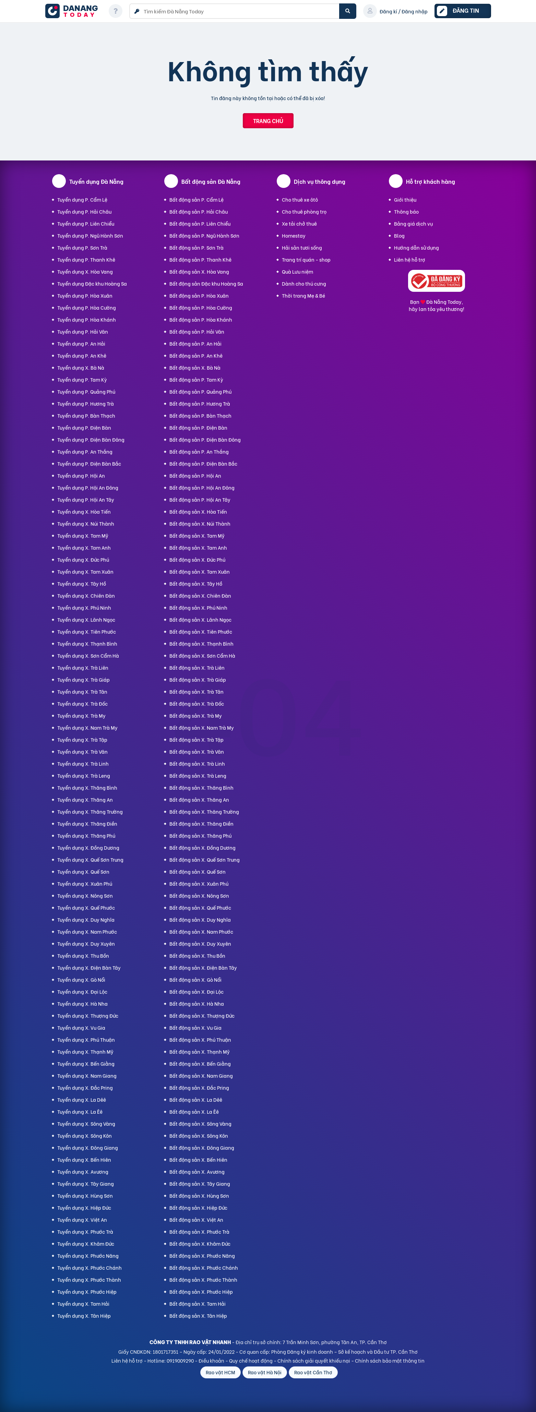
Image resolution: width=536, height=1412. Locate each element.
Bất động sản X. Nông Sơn (199, 895)
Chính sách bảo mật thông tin (390, 1360)
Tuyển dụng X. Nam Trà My (87, 727)
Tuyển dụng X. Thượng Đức (87, 1015)
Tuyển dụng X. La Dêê (81, 1099)
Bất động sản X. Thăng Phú (200, 835)
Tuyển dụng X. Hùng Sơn (85, 1195)
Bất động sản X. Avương (197, 1171)
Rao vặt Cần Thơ (313, 1372)
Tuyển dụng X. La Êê (80, 1111)
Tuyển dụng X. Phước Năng (88, 1255)
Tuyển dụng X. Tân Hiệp (84, 1315)
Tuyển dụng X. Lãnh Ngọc (86, 619)
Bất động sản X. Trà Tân (196, 691)
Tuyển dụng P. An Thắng (84, 451)
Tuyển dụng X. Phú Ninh (84, 607)
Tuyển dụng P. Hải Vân (82, 331)
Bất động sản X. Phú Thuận (200, 1039)
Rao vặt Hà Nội (265, 1372)
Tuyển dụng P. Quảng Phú (86, 391)
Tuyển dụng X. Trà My (81, 715)
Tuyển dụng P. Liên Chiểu (85, 223)
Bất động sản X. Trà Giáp (197, 679)
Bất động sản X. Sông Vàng (200, 1123)
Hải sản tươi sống (302, 247)
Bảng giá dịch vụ (413, 223)
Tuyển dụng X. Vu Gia (81, 1027)
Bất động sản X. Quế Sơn (197, 871)
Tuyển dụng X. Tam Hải (83, 1303)
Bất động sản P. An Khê (196, 355)
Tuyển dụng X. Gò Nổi (81, 979)
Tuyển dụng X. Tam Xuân (85, 571)
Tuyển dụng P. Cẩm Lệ (82, 199)
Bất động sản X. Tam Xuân (199, 571)
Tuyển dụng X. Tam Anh (84, 547)
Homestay (294, 235)
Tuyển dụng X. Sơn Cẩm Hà (88, 655)
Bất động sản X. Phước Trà (199, 1231)
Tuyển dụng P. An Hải (81, 343)
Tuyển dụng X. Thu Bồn (83, 955)
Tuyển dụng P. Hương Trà (85, 403)
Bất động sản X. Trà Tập (196, 739)
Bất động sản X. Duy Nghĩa (200, 919)
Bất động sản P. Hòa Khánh (200, 319)
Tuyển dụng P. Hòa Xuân (84, 295)
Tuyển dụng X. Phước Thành (89, 1279)
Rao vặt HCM (220, 1372)
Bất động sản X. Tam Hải (197, 1303)
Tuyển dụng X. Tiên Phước (86, 631)
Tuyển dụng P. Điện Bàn (84, 427)
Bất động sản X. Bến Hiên (198, 1159)
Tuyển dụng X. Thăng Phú (86, 835)
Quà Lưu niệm (297, 271)
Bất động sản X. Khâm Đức (199, 1243)
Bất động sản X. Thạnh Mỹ (199, 1051)
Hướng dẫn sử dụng (416, 247)
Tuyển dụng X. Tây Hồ (81, 583)
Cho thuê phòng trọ (304, 211)
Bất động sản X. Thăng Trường (204, 811)
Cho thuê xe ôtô (300, 199)
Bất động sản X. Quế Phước (200, 907)
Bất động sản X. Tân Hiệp (198, 1315)
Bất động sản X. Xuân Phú (198, 883)
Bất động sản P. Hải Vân (196, 331)
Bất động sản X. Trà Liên (197, 667)
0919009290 (180, 1360)
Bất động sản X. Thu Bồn (197, 955)
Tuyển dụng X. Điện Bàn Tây (89, 967)
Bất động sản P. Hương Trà (199, 403)
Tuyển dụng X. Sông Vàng (86, 1123)
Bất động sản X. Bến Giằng (200, 1063)
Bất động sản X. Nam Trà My (201, 727)
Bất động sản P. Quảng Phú (200, 391)
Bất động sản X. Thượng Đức (202, 1015)
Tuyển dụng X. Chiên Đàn (86, 595)
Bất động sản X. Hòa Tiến (198, 511)
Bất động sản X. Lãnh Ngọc (200, 619)
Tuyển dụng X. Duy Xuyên (86, 943)
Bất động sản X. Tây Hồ (195, 583)
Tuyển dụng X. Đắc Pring (85, 1087)
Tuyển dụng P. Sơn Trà (82, 247)
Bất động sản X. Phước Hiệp (201, 1291)
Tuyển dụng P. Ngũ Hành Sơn (90, 235)
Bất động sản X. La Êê (194, 1111)
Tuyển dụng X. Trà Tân (82, 691)
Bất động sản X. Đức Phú (197, 559)
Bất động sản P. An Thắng (199, 451)
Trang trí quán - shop (306, 259)
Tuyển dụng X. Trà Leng (83, 775)
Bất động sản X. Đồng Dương (202, 847)
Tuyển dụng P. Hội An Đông (87, 487)
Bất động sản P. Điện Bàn (198, 427)
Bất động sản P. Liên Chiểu (199, 223)
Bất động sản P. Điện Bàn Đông (205, 439)
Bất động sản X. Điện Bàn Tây (203, 967)
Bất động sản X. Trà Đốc (196, 703)
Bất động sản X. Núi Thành (199, 523)
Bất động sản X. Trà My (195, 715)
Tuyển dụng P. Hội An (81, 475)
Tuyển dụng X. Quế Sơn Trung (90, 859)
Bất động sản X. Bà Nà (195, 367)
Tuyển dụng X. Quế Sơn (83, 871)
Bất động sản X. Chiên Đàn (200, 595)
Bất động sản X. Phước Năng (202, 1255)
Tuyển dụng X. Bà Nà (80, 367)
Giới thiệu (405, 199)
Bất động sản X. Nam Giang (201, 1075)
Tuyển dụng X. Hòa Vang (85, 271)
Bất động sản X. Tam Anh (198, 547)
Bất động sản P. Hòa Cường (200, 307)
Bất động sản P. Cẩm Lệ (196, 199)
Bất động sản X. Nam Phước (201, 931)
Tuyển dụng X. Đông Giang (87, 1147)
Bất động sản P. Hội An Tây (199, 499)
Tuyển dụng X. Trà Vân (82, 751)
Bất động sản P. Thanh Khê (200, 259)
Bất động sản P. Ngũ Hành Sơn (204, 235)
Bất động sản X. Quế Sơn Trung (204, 859)
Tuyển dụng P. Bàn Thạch (86, 415)
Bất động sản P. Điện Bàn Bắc (203, 463)
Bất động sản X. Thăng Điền (201, 823)
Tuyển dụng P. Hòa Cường (86, 307)
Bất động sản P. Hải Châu (198, 211)
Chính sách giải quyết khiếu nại (313, 1360)
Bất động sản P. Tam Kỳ (196, 379)
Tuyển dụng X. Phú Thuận (86, 1039)
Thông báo (406, 211)
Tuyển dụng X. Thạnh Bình (87, 643)
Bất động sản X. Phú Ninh (198, 607)
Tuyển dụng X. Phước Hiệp (87, 1291)
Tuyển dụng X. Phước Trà (85, 1231)
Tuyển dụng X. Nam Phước (87, 931)
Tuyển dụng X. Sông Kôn (84, 1135)
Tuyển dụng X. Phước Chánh (89, 1267)
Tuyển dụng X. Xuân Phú (84, 883)
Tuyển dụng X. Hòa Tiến (84, 511)
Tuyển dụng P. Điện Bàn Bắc (89, 463)
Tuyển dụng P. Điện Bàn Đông (90, 439)
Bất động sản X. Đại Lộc (196, 991)
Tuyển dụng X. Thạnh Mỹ (85, 1051)
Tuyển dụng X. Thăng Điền (87, 823)
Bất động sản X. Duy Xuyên (200, 943)
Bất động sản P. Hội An (195, 475)
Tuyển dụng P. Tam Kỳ (82, 379)
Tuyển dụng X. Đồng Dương (88, 847)
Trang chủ (268, 120)
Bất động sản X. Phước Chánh (203, 1267)
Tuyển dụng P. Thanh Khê (86, 259)
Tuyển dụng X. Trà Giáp (83, 679)
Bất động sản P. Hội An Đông (202, 487)
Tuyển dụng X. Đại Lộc (82, 991)
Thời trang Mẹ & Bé (303, 295)
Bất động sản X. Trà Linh (197, 763)
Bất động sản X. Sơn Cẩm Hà (202, 655)
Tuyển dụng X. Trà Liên (82, 667)
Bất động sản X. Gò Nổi (195, 979)
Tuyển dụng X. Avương (82, 1171)
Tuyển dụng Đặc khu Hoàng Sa (92, 283)
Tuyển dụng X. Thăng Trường (90, 811)
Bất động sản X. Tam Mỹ (197, 535)
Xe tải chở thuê (299, 223)
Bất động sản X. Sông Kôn (198, 1135)
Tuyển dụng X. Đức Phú (83, 559)
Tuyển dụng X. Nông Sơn (85, 895)
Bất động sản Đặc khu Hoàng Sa (206, 283)
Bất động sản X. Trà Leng (197, 775)
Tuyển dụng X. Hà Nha (82, 1003)
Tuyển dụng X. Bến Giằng (86, 1063)
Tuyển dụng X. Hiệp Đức (84, 1207)
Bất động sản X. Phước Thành (203, 1279)
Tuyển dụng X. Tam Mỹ (82, 535)
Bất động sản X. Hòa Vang (199, 271)
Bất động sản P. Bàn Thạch (200, 415)
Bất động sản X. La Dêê (195, 1099)
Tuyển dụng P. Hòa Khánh (86, 319)
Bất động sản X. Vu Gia (195, 1027)
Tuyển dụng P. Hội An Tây (85, 499)
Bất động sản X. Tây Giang (199, 1183)
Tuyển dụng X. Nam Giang (87, 1075)
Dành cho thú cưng (304, 283)
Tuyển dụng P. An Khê (81, 355)
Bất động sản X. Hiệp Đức (198, 1207)
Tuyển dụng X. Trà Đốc (82, 703)
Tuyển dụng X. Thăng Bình (87, 787)
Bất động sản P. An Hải (195, 343)
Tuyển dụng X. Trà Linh (83, 763)
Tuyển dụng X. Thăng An (85, 799)
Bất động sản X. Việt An (196, 1219)
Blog (399, 235)
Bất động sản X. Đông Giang (201, 1147)
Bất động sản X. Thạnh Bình (201, 643)
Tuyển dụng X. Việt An (82, 1219)
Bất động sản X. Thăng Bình (201, 787)
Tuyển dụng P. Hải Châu (84, 211)
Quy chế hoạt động (251, 1360)
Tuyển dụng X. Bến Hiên (84, 1159)
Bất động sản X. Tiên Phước (200, 631)
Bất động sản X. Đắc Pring (199, 1087)
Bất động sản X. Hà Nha (196, 1003)
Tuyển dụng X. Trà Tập (82, 739)
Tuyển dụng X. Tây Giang (85, 1183)
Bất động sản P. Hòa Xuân (199, 295)
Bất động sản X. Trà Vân (196, 751)
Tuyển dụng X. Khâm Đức (85, 1243)
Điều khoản (211, 1360)
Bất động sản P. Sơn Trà (196, 247)
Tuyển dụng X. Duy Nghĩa (86, 919)
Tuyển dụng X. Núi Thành (85, 523)
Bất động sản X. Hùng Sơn (199, 1195)
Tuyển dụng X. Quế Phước (86, 907)
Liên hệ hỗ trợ (409, 259)
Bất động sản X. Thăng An (199, 799)
